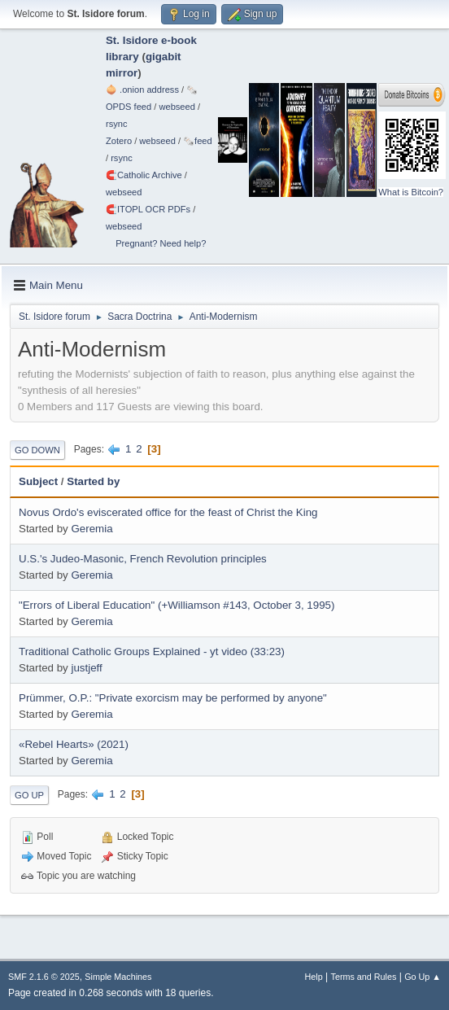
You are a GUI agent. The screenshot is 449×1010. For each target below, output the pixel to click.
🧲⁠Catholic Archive (144, 175)
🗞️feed (197, 141)
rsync (117, 124)
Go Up (29, 795)
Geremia (91, 528)
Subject (38, 481)
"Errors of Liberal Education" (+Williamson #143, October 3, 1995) (176, 605)
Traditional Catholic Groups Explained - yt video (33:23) (152, 651)
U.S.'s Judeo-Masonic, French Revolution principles (143, 559)
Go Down (37, 450)
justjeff (86, 668)
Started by (93, 481)
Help (314, 977)
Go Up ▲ (422, 977)
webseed (176, 106)
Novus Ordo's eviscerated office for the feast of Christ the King (168, 512)
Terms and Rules (364, 977)
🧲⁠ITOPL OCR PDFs (148, 209)
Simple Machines (118, 977)
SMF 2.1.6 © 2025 (44, 977)
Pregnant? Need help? (161, 243)
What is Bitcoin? (410, 192)
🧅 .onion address (142, 89)
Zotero (119, 141)
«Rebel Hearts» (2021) (74, 744)
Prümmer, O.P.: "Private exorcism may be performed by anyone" (173, 698)
